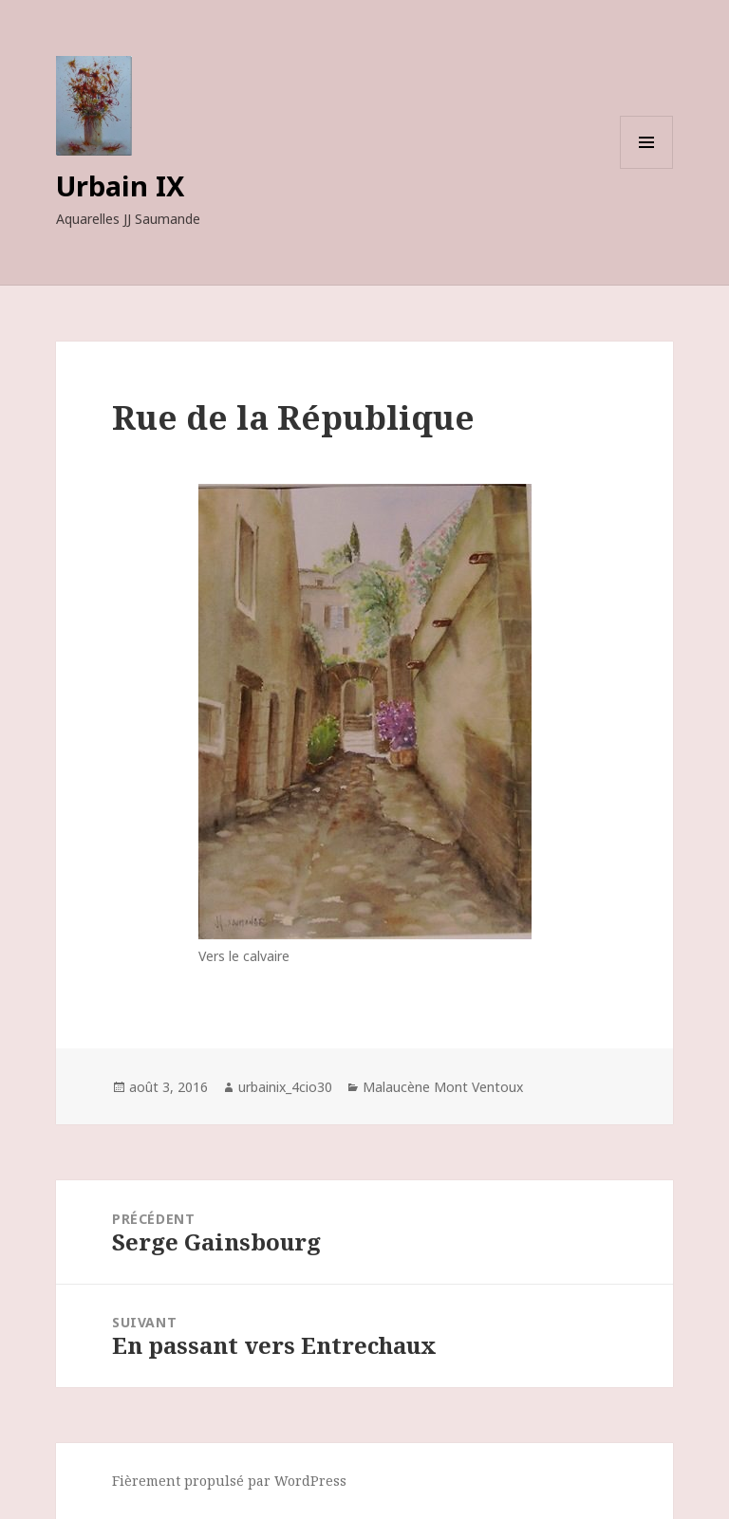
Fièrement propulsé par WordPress (229, 1481)
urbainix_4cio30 (285, 1087)
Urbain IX (120, 185)
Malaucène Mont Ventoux (443, 1087)
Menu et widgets (647, 168)
